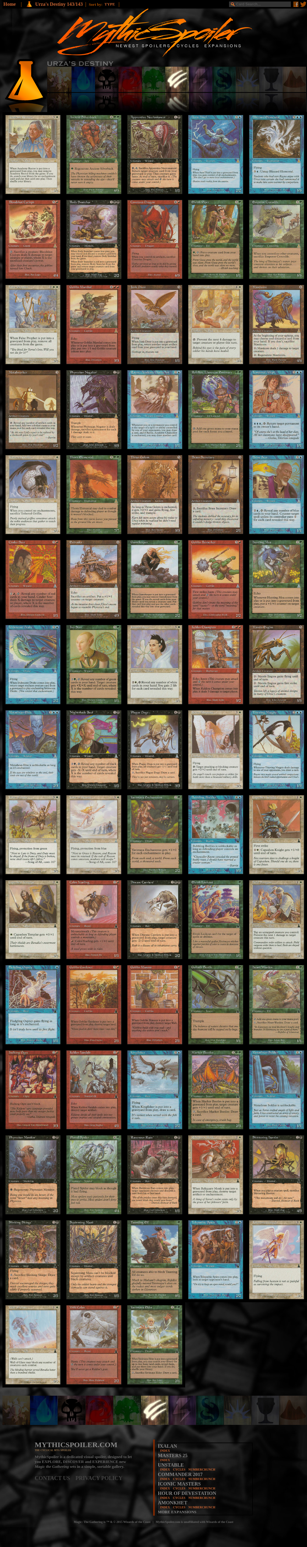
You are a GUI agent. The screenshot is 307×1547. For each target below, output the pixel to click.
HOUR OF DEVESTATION (187, 1493)
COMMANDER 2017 (180, 1474)
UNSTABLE (171, 1465)
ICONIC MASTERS (179, 1483)
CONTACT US (55, 1478)
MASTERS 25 (172, 1455)
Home (9, 4)
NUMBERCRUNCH (202, 1469)
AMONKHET (172, 1502)
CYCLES (179, 1469)
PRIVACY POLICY (99, 1478)
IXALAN (167, 1446)
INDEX (165, 1450)
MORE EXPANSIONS (177, 1512)
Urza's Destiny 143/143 (59, 4)
